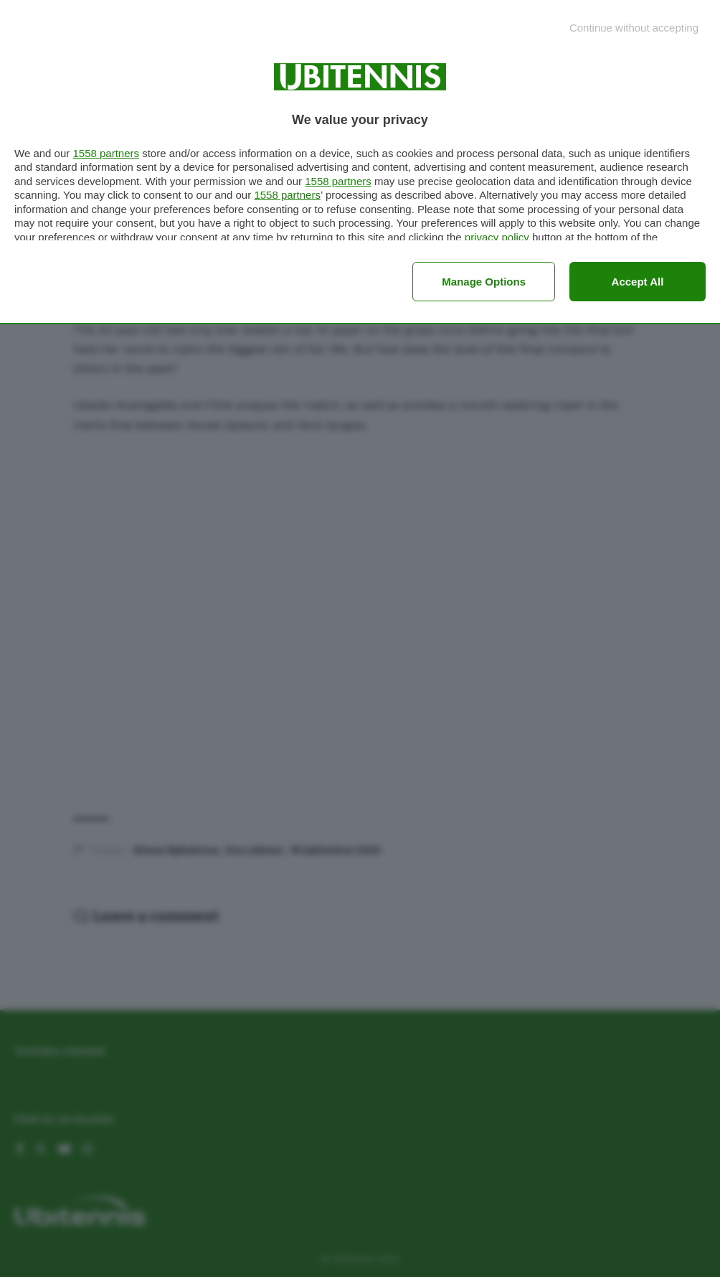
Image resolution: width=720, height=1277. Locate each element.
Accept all (638, 281)
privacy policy (497, 237)
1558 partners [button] (105, 153)
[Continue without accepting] (634, 27)
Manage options (484, 281)
